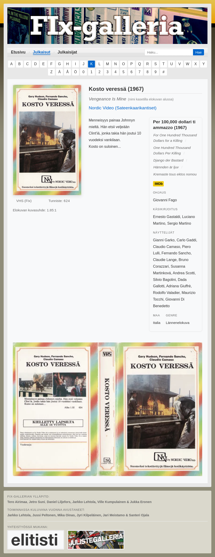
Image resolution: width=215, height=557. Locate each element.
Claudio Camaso (166, 247)
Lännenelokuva (177, 323)
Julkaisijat (67, 52)
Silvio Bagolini (164, 280)
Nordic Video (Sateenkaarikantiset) (122, 107)
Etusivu (18, 52)
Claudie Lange (165, 260)
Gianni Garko (164, 240)
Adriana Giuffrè (178, 286)
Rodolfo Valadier (166, 293)
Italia (156, 323)
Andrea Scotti (184, 273)
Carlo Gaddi (186, 240)
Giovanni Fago (165, 200)
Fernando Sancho (176, 253)
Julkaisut (41, 52)
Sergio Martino (179, 223)
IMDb (159, 184)
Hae (198, 52)
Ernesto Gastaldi (166, 217)
